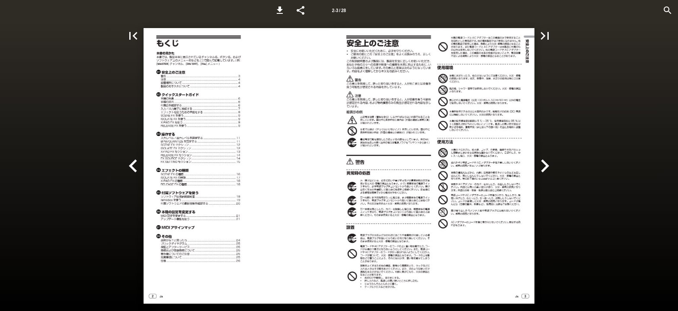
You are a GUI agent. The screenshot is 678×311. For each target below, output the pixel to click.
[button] (279, 10)
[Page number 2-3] (339, 10)
